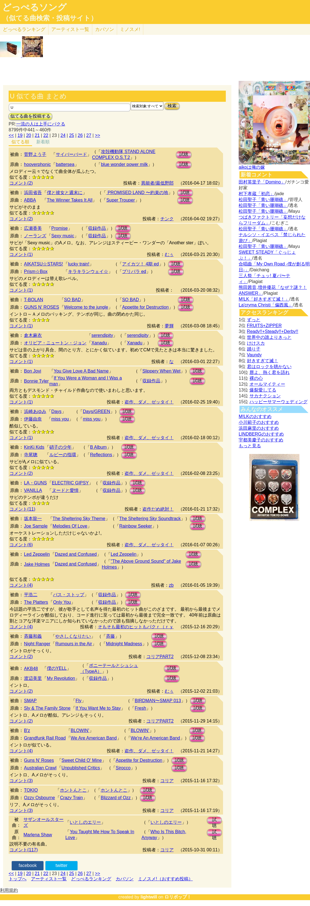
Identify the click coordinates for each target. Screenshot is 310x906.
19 (20, 135)
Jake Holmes (37, 564)
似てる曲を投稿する (30, 116)
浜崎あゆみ (35, 411)
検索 (172, 105)
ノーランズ (35, 235)
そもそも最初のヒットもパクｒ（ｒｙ (136, 626)
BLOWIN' (80, 730)
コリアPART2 (160, 656)
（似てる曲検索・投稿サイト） (49, 18)
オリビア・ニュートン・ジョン (55, 342)
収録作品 (97, 228)
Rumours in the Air (73, 643)
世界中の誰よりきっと (269, 337)
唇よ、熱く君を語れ (270, 372)
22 (45, 135)
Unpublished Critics (81, 767)
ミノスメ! (130, 29)
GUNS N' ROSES (41, 307)
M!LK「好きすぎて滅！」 (264, 299)
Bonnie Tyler (36, 381)
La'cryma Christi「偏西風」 (266, 305)
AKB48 (31, 668)
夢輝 (169, 325)
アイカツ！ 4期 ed (140, 264)
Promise (59, 228)
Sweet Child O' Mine (82, 760)
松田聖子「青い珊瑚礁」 (263, 199)
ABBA (30, 200)
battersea (65, 164)
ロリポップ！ (177, 897)
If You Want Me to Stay (98, 708)
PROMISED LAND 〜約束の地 (137, 192)
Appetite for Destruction (145, 307)
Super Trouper (120, 200)
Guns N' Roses (39, 760)
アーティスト (70, 29)
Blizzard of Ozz (116, 797)
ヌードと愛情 (65, 490)
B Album (98, 447)
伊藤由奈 (33, 419)
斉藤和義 (33, 636)
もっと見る (250, 445)
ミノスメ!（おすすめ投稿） (165, 878)
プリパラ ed (134, 271)
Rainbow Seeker (135, 526)
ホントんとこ (73, 790)
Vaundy (254, 354)
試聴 (183, 154)
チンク (167, 218)
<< (11, 135)
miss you (60, 419)
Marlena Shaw (37, 834)
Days (56, 411)
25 (71, 135)
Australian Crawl (40, 767)
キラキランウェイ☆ (88, 271)
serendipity (102, 335)
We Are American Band (94, 738)
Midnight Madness (124, 643)
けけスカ (256, 343)
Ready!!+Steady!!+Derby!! (272, 331)
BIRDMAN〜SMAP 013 (158, 700)
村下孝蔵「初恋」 (256, 193)
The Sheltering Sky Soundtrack (150, 518)
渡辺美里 (33, 678)
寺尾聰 (30, 454)
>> (97, 135)
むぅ (169, 254)
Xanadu (99, 342)
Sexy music (62, 235)
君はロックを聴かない (269, 366)
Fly (78, 700)
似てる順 (20, 141)
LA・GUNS (35, 482)
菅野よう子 (35, 154)
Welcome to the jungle (86, 307)
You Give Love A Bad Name (81, 371)
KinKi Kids (34, 447)
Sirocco (123, 767)
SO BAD (72, 299)
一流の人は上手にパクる (40, 124)
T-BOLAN (33, 299)
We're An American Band (155, 738)
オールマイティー (267, 384)
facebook (28, 865)
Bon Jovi (32, 371)
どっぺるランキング (91, 878)
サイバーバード (71, 154)
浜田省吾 (33, 192)
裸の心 (256, 378)
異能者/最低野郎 (157, 183)
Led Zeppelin (37, 554)
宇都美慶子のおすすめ (261, 440)
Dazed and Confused (76, 554)
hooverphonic (37, 164)
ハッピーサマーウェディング (278, 401)
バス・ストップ (68, 594)
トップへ (17, 878)
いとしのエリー (85, 822)
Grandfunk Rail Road (45, 738)
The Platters (36, 602)
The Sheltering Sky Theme (79, 518)
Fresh (140, 708)
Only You (62, 602)
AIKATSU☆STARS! (43, 264)
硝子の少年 (60, 447)
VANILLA (33, 490)
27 (88, 135)
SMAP (30, 700)
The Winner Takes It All (69, 200)
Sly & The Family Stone (47, 708)
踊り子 (253, 349)
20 (28, 135)
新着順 (43, 141)
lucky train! (78, 264)
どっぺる (24, 29)
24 (63, 135)
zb (171, 585)
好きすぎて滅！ (262, 360)
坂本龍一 (33, 518)
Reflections (101, 454)
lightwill (149, 897)
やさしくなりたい (73, 636)
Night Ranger (37, 643)
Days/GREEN (96, 411)
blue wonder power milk (124, 164)
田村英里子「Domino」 (262, 182)
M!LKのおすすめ (255, 416)
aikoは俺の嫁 (252, 167)
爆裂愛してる (263, 390)
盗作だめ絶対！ (158, 509)
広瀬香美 (33, 228)
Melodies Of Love (70, 526)
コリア (167, 780)
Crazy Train (71, 797)
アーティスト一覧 (49, 878)
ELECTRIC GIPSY (70, 482)
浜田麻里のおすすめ (259, 428)
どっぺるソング (34, 7)
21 (37, 135)
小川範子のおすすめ (259, 422)
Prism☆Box (35, 271)
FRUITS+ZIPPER (264, 325)
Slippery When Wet (161, 371)
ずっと (253, 319)
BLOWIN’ (140, 730)
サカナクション (265, 395)
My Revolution (61, 678)
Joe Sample (36, 526)
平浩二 (30, 594)
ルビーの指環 (62, 454)
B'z (27, 730)
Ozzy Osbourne (39, 797)
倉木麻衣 (33, 335)
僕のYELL (57, 668)
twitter (61, 865)
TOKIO (31, 790)
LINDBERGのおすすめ (261, 434)
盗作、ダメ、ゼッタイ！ (149, 402)
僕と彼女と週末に (65, 192)
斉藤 (110, 636)
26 (80, 135)
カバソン (104, 29)
